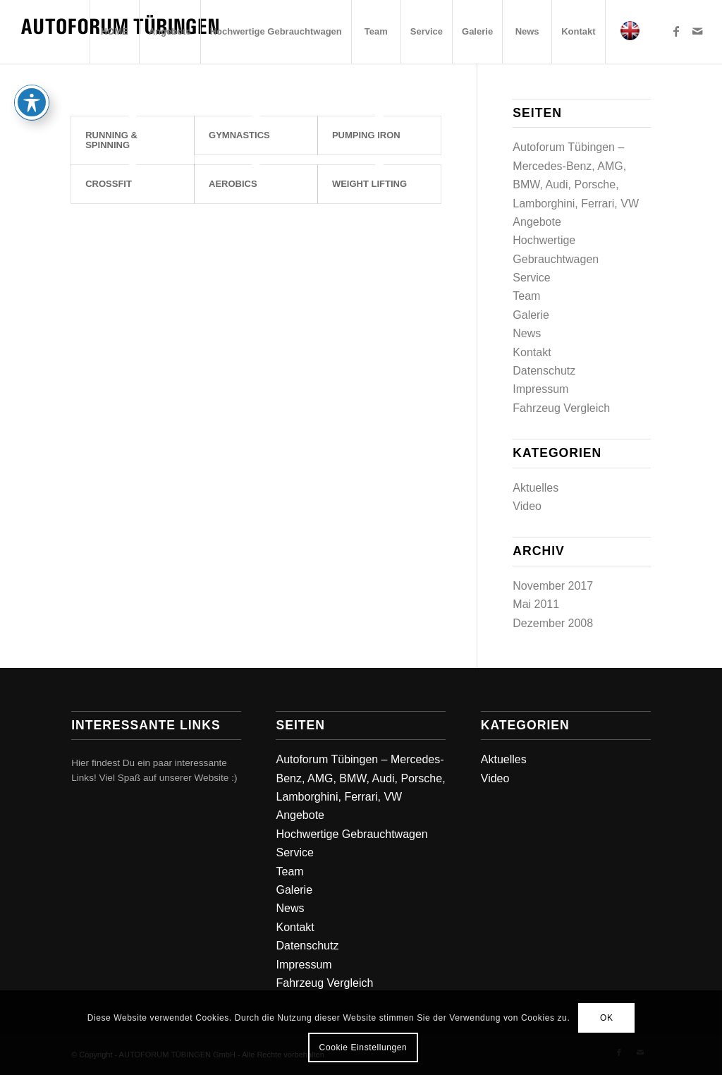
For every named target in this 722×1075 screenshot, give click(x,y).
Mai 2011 (536, 604)
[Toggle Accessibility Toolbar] (32, 102)
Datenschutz (544, 371)
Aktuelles (535, 488)
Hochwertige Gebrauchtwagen (351, 834)
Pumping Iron (366, 135)
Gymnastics (239, 135)
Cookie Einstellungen (363, 1047)
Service (531, 278)
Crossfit (108, 183)
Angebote (537, 222)
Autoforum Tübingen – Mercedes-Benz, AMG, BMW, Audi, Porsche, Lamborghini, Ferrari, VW (360, 778)
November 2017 (553, 586)
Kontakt (532, 352)
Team (526, 296)
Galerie (531, 315)
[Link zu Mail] (697, 31)
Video (527, 506)
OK (606, 1018)
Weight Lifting (369, 183)
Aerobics (233, 183)
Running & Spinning (111, 140)
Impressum (540, 389)
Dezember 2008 (553, 623)
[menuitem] (114, 31)
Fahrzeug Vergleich (561, 408)
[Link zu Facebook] (676, 31)
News (527, 333)
